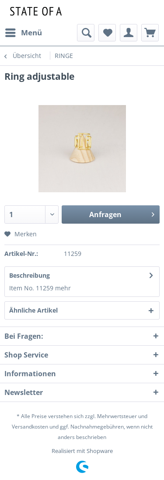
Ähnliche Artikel (33, 310)
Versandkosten (30, 426)
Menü (23, 31)
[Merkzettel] (107, 32)
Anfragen (121, 213)
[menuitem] (23, 32)
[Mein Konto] (128, 32)
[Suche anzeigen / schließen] (85, 32)
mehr (63, 288)
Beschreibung (29, 275)
